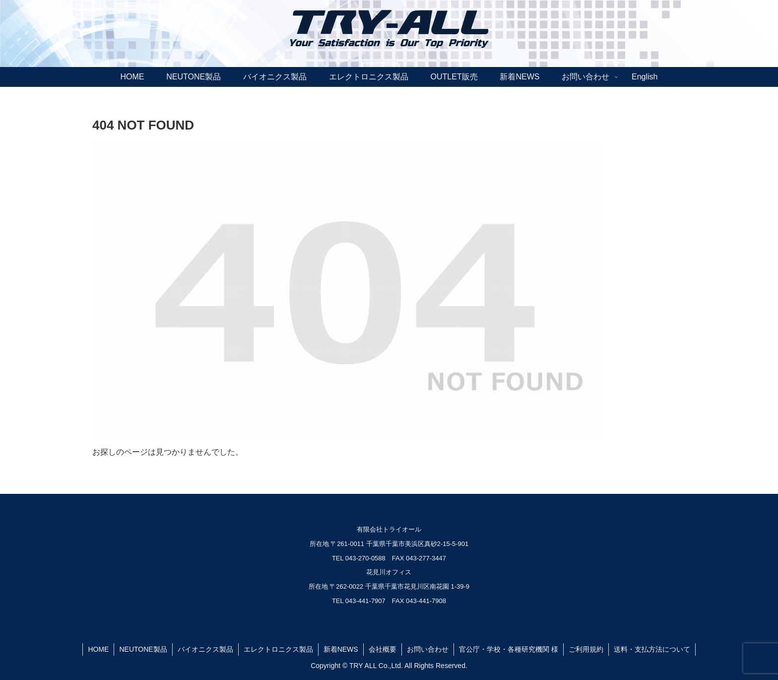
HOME (98, 649)
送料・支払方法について (652, 649)
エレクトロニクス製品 (278, 649)
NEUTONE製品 (143, 649)
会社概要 (382, 649)
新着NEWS (341, 649)
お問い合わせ (428, 649)
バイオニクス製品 (205, 649)
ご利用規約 (586, 649)
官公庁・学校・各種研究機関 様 (508, 649)
